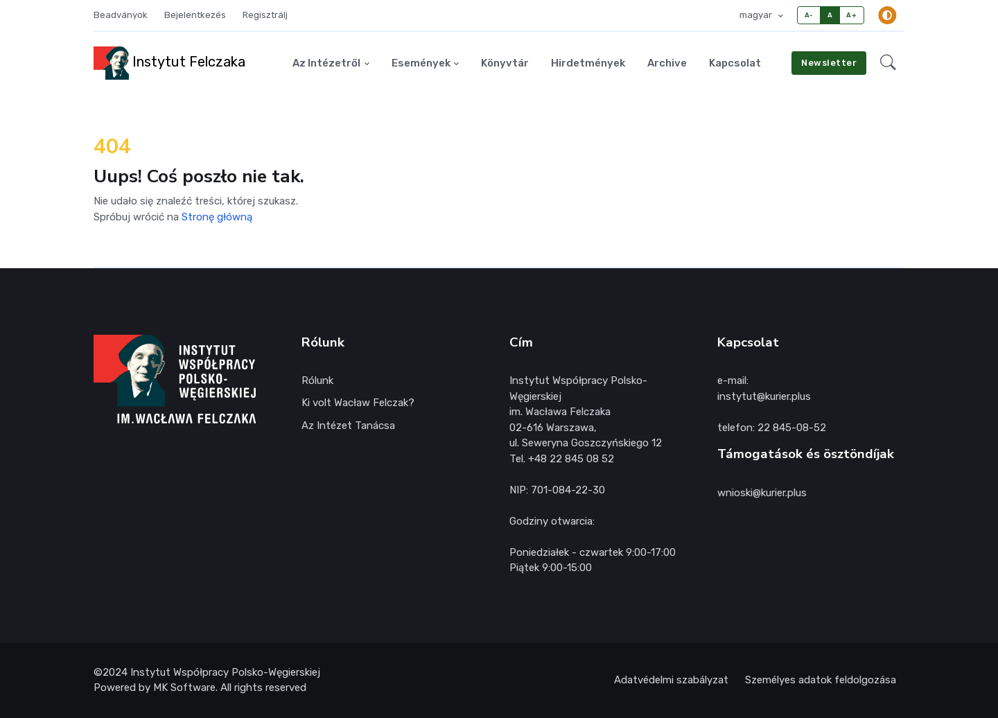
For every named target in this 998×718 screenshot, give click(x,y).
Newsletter (829, 63)
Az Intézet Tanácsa (348, 425)
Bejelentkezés (195, 15)
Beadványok (121, 15)
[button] (888, 63)
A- (809, 15)
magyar (756, 15)
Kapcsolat (735, 63)
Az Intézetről (326, 63)
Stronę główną (217, 217)
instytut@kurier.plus (764, 396)
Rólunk (317, 380)
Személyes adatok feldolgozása (820, 680)
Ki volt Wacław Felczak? (357, 402)
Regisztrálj (265, 15)
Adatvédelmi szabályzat (671, 680)
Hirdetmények (588, 63)
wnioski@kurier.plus (762, 493)
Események (421, 63)
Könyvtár (505, 63)
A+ (851, 15)
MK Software (184, 687)
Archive (667, 63)
